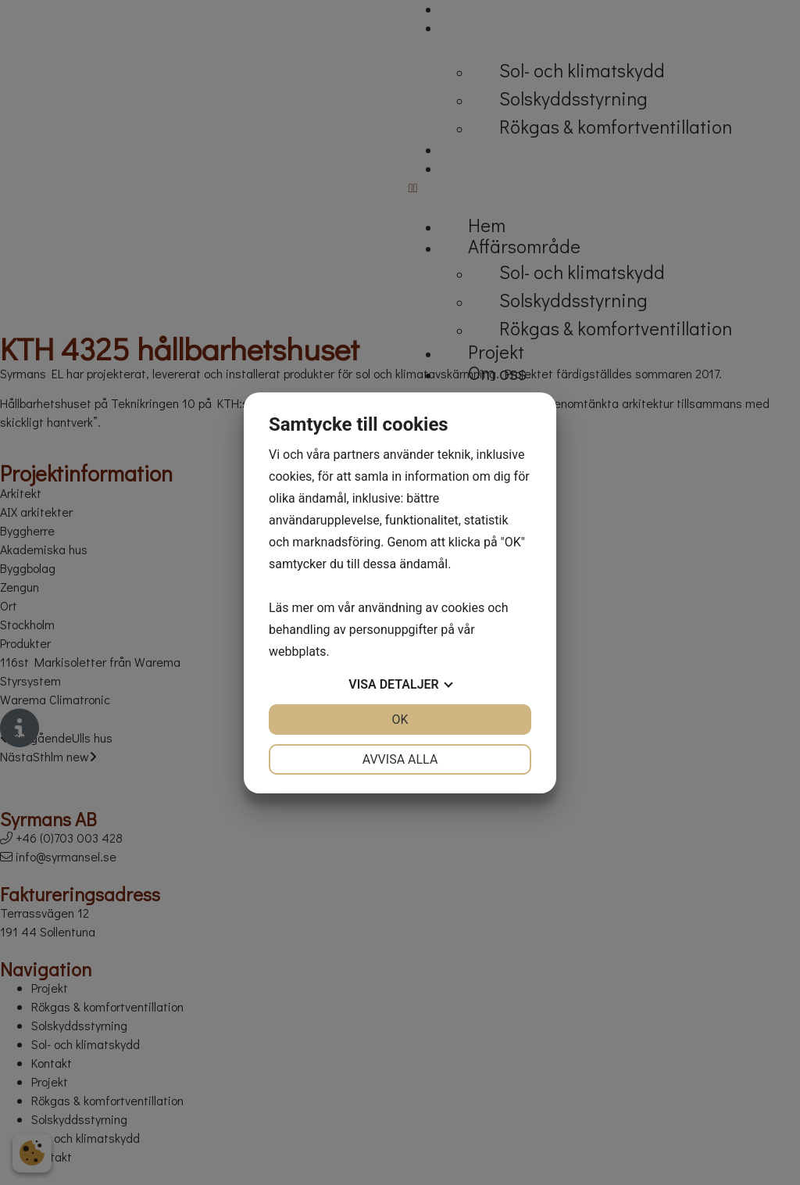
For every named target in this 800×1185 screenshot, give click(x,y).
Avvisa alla (400, 759)
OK (399, 719)
